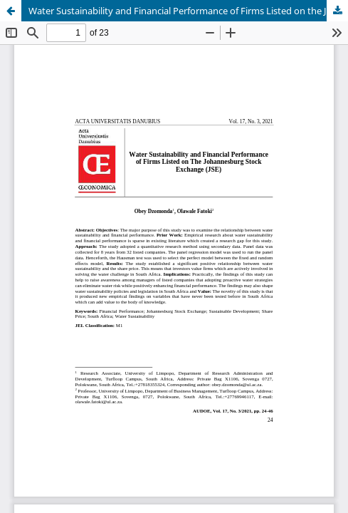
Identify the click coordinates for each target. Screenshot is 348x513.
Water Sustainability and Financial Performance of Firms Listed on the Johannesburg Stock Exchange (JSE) (188, 10)
